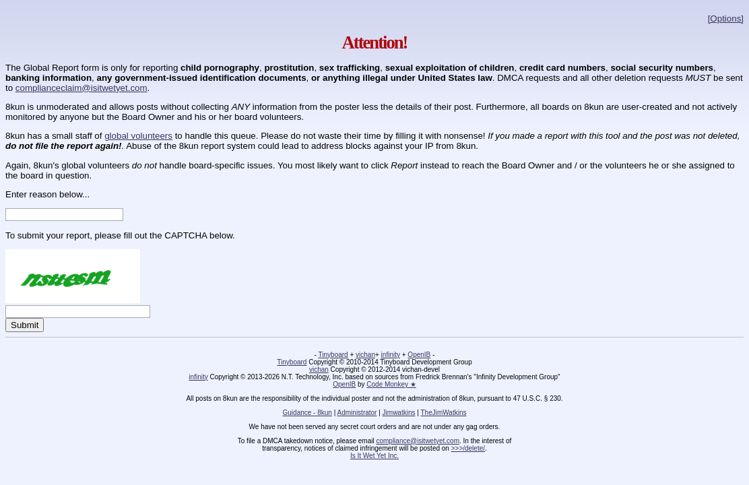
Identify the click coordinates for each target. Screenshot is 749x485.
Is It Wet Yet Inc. (374, 455)
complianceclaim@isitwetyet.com (81, 88)
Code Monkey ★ (391, 384)
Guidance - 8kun (307, 412)
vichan (365, 354)
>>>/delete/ (468, 448)
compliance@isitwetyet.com (417, 441)
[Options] (726, 18)
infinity (390, 354)
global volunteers (138, 136)
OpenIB (419, 354)
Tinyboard (333, 354)
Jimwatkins (399, 412)
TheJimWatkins (443, 412)
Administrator (357, 412)
